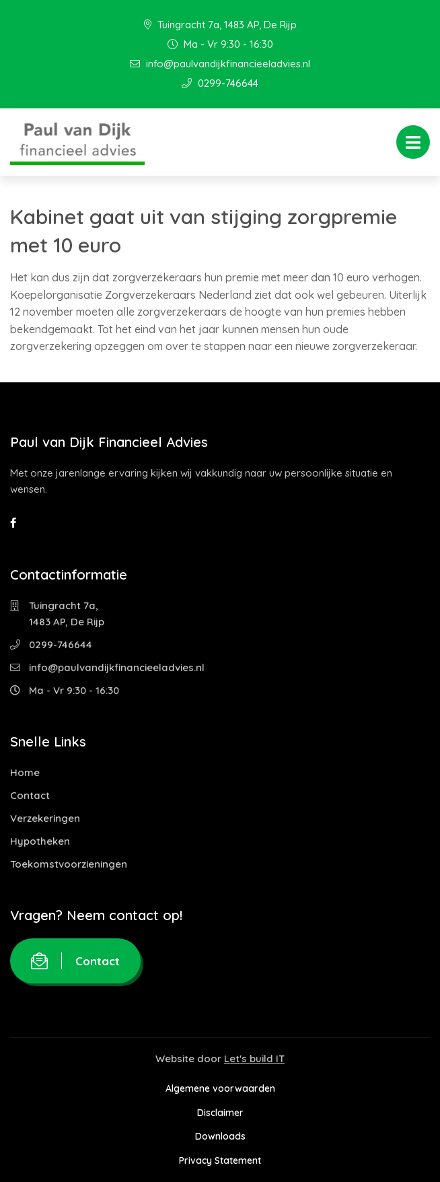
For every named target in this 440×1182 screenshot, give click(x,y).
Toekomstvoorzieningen (68, 864)
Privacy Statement (220, 1160)
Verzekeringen (45, 818)
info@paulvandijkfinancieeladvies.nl (220, 63)
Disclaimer (220, 1113)
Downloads (220, 1136)
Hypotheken (40, 841)
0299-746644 (220, 83)
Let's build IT (254, 1058)
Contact (30, 795)
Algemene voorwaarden (220, 1088)
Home (25, 772)
